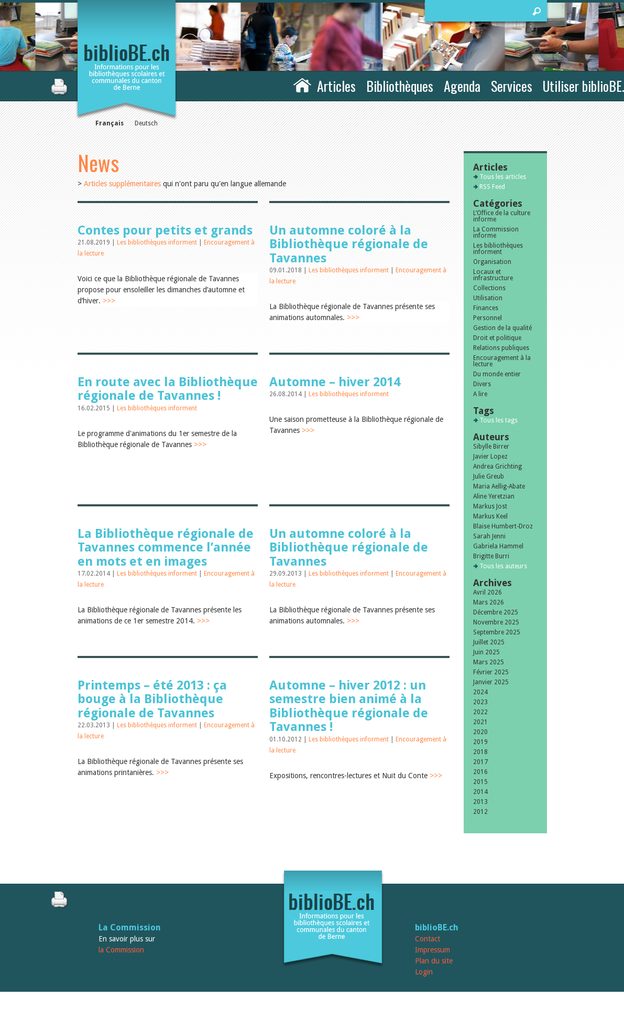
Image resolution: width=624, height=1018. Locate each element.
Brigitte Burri (491, 556)
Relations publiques (501, 348)
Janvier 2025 (491, 682)
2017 (480, 762)
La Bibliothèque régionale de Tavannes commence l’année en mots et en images (166, 547)
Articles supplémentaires (122, 183)
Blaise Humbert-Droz (503, 526)
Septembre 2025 (496, 632)
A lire (480, 394)
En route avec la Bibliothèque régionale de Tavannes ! (168, 389)
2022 (480, 712)
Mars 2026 (488, 602)
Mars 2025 (488, 662)
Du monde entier (497, 374)
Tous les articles (502, 177)
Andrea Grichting (497, 466)
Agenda (462, 86)
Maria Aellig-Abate (499, 486)
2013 (480, 802)
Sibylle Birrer (491, 446)
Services (511, 86)
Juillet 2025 (489, 642)
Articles (336, 86)
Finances (485, 308)
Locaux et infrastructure (493, 275)
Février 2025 (491, 672)
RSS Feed (492, 187)
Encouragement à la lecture (502, 361)
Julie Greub (488, 476)
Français (109, 123)
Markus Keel (490, 516)
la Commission (121, 950)
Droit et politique (497, 338)
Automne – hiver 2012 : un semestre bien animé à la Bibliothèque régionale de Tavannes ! (348, 706)
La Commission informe (496, 232)
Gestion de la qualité (502, 328)
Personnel (487, 318)
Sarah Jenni (489, 536)
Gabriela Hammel (498, 546)
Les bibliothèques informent (158, 242)
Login (424, 972)
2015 (480, 782)
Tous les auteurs (503, 566)
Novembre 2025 (496, 622)
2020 (480, 732)
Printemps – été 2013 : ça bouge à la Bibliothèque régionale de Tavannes (152, 699)
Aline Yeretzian (493, 496)
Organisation (492, 262)
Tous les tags (498, 420)
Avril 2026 (487, 592)
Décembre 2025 (495, 612)
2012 (480, 812)
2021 (480, 722)
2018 (480, 752)
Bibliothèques (399, 86)
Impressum (432, 950)
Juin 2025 (486, 652)
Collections (489, 288)
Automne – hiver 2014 (334, 382)
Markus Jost (490, 506)
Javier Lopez (490, 456)
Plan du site (434, 961)
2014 (480, 792)
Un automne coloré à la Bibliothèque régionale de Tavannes (348, 244)
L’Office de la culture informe (501, 216)
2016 (480, 772)
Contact (427, 939)
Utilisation (487, 298)
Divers (482, 384)
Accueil (302, 84)
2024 (480, 692)
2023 (480, 702)
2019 (480, 742)
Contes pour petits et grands (165, 230)
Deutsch (146, 123)
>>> (109, 300)
